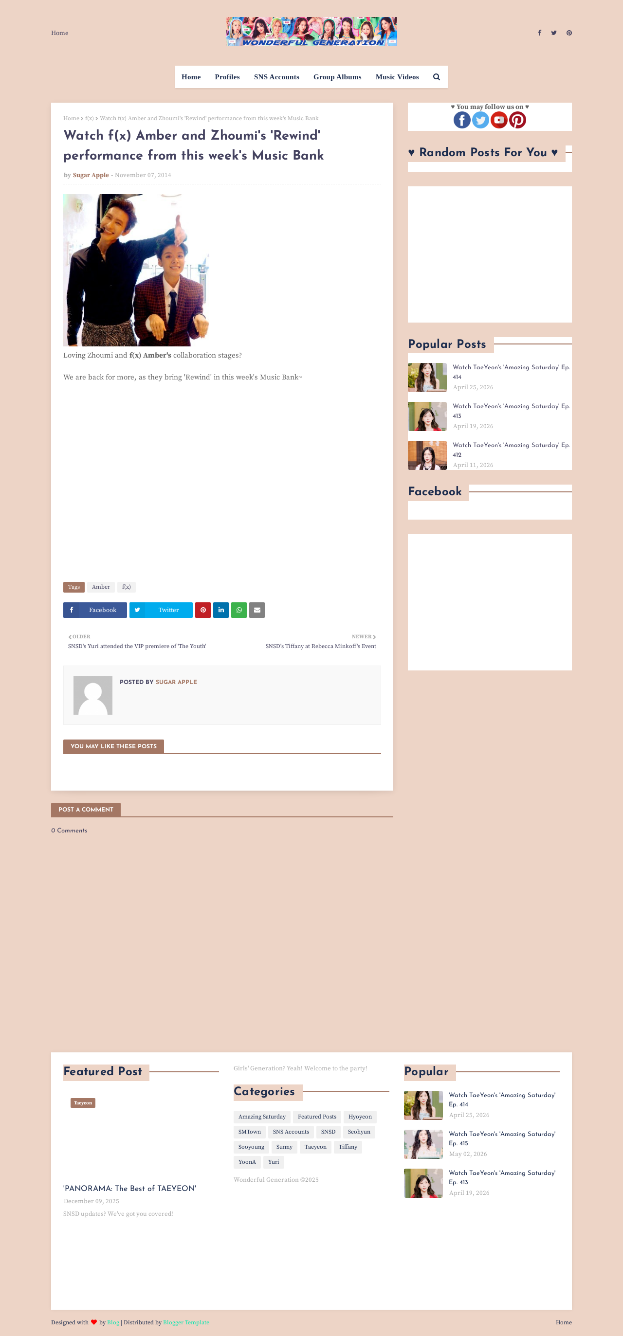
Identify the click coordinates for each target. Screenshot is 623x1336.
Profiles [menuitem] (227, 77)
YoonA (247, 1162)
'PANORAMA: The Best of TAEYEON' (129, 1189)
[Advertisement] (490, 254)
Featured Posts (317, 1116)
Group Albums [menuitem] (337, 77)
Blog (113, 1322)
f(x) (89, 118)
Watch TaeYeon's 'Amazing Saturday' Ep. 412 (511, 450)
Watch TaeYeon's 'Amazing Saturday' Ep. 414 (511, 372)
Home (60, 33)
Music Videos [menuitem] (397, 77)
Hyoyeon (360, 1116)
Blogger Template (186, 1322)
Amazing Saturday (262, 1116)
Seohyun (359, 1132)
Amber (101, 587)
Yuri (273, 1162)
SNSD (328, 1132)
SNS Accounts (291, 1132)
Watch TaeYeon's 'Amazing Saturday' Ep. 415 (502, 1139)
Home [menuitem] (191, 77)
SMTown (249, 1132)
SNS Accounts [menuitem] (276, 77)
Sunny (284, 1147)
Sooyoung (251, 1147)
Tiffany (348, 1147)
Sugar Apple (91, 175)
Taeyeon (316, 1147)
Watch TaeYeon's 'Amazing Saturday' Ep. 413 (511, 411)
